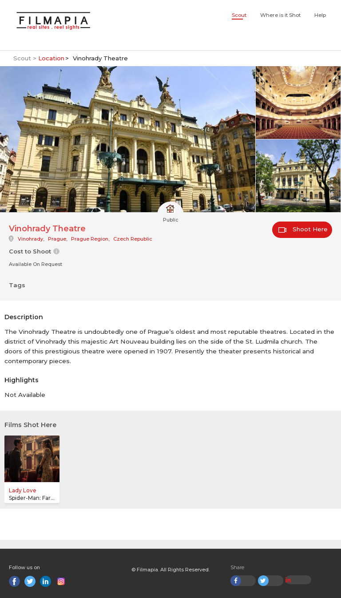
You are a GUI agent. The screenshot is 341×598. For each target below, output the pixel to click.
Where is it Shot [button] (280, 15)
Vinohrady (30, 239)
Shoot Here (303, 229)
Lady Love (22, 490)
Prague (57, 239)
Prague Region (89, 239)
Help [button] (320, 15)
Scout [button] (239, 15)
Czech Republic (132, 239)
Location (51, 58)
